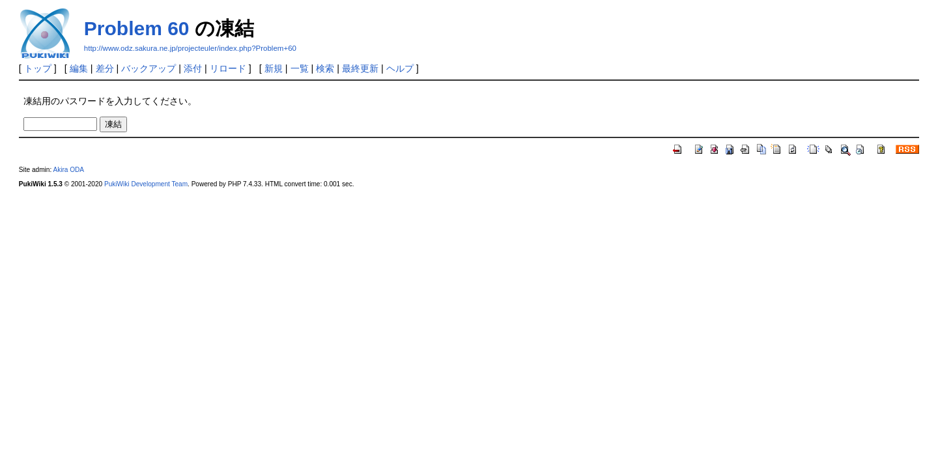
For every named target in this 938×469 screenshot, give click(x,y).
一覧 (300, 68)
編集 (79, 68)
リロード (228, 68)
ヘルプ (400, 68)
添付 (193, 68)
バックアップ (148, 68)
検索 (325, 68)
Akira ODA (68, 169)
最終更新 (360, 68)
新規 (273, 68)
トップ (37, 68)
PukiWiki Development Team (146, 184)
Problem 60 (137, 28)
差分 (105, 68)
